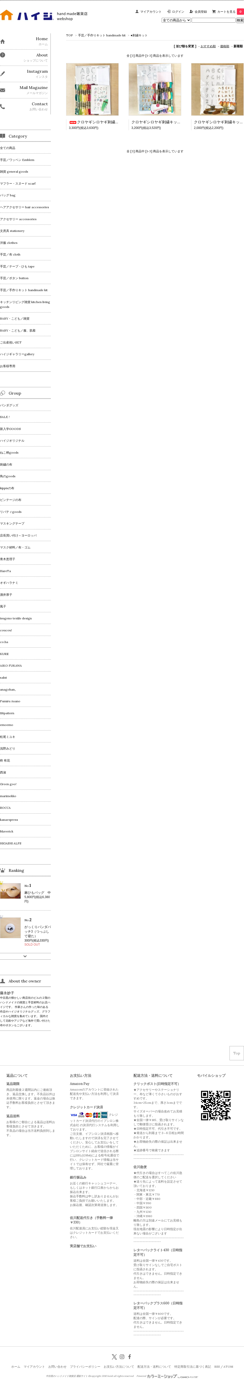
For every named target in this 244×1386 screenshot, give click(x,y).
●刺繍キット (139, 35)
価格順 (224, 46)
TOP (69, 35)
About (42, 54)
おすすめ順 (208, 46)
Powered (167, 1376)
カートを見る (230, 11)
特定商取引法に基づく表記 (192, 1366)
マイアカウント (151, 11)
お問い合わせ (57, 1366)
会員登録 (201, 11)
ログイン (178, 11)
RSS (217, 1366)
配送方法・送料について (154, 1366)
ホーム (15, 1366)
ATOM (228, 1366)
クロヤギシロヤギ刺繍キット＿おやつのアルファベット (179, 122)
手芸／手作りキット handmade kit (102, 35)
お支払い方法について (119, 1366)
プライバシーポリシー (85, 1366)
